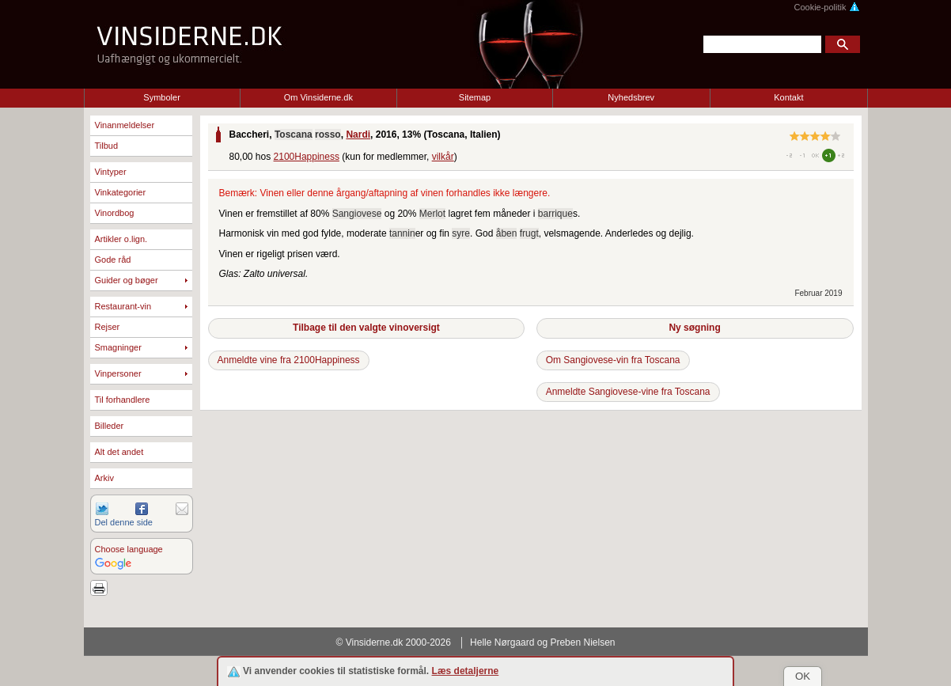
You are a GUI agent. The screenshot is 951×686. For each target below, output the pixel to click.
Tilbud (107, 145)
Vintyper (111, 171)
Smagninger (118, 347)
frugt (529, 233)
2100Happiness (306, 156)
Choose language (129, 549)
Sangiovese (357, 213)
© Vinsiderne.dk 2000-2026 (393, 642)
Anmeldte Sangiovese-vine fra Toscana (628, 391)
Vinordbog (115, 213)
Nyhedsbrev (631, 97)
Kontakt (788, 97)
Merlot (432, 213)
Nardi (358, 134)
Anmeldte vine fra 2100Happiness (289, 360)
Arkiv (104, 478)
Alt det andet (119, 452)
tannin (402, 233)
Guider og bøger (126, 280)
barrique (555, 213)
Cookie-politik (826, 7)
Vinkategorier (120, 192)
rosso (328, 134)
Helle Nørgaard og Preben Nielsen (542, 642)
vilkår (443, 156)
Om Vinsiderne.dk (318, 97)
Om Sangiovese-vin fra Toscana (613, 360)
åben (506, 233)
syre (461, 233)
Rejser (107, 327)
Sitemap (475, 97)
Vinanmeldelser (125, 125)
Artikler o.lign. (121, 239)
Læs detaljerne (465, 671)
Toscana (294, 134)
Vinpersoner (118, 373)
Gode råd (113, 259)
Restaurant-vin (123, 306)
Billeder (109, 425)
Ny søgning (694, 327)
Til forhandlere (122, 399)
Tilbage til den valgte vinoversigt (366, 327)
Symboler (161, 97)
